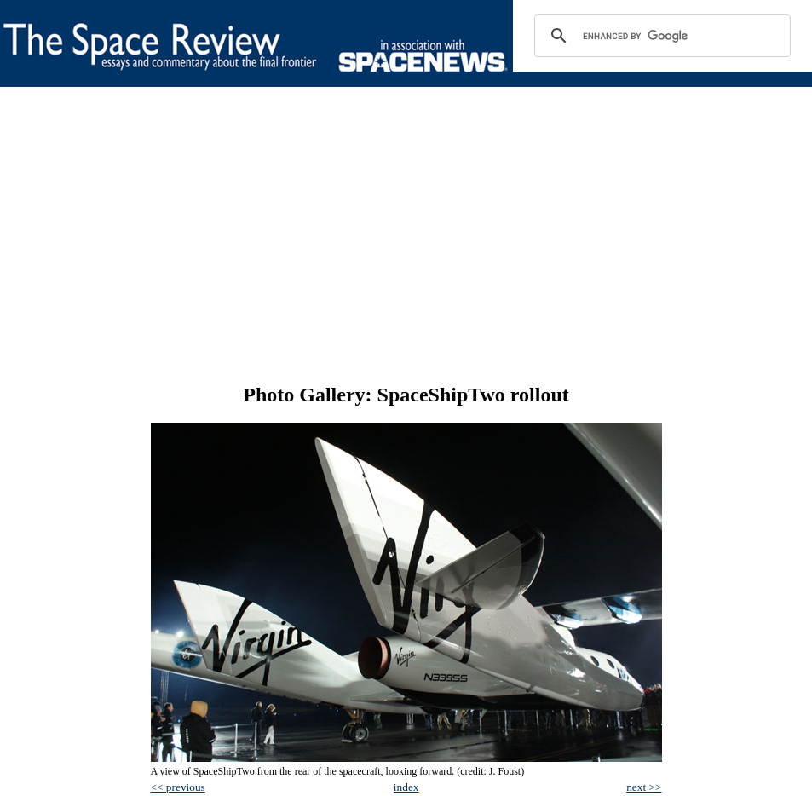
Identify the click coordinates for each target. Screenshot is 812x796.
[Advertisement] (406, 235)
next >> (643, 787)
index (406, 787)
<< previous (178, 787)
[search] (660, 36)
